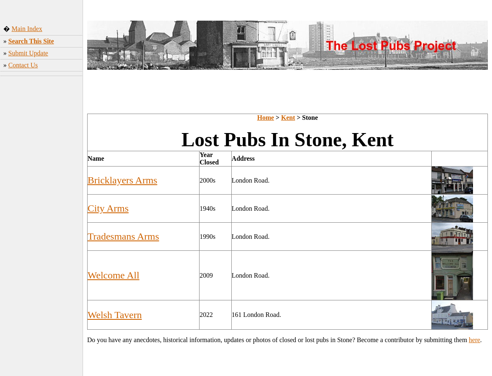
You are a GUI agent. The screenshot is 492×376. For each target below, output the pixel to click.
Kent (288, 117)
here (474, 339)
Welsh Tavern (115, 314)
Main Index (27, 28)
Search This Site (31, 41)
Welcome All (113, 275)
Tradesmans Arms (123, 236)
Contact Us (23, 65)
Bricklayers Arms (122, 180)
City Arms (108, 208)
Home (265, 117)
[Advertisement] (41, 209)
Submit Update (28, 53)
